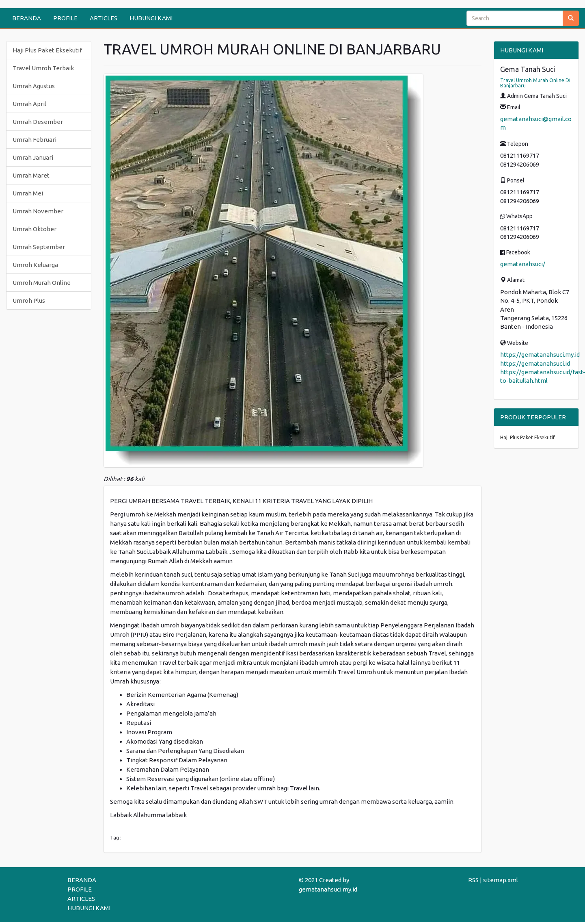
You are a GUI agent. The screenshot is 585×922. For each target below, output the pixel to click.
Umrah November (38, 211)
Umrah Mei (28, 193)
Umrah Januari (33, 157)
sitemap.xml (500, 879)
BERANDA (26, 18)
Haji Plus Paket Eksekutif (47, 50)
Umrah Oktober (34, 229)
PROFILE (65, 18)
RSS (473, 879)
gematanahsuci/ (522, 263)
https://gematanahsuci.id (535, 363)
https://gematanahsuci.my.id (540, 354)
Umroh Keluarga (35, 264)
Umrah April (29, 103)
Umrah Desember (38, 121)
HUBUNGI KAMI (151, 18)
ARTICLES (103, 18)
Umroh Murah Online (42, 282)
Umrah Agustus (34, 85)
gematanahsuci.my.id (328, 889)
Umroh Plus (29, 300)
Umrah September (39, 246)
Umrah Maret (31, 175)
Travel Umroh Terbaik (43, 68)
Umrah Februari (34, 139)
